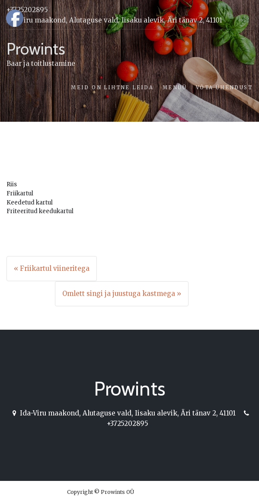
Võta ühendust (224, 87)
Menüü (175, 87)
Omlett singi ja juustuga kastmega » (121, 293)
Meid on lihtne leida (112, 87)
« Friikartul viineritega (52, 268)
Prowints (35, 48)
